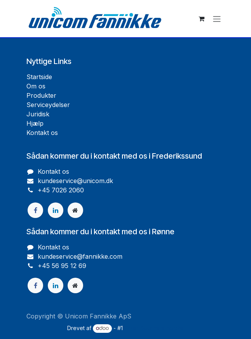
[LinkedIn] (55, 210)
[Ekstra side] (75, 210)
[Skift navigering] (217, 18)
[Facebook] (35, 210)
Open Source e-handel (154, 328)
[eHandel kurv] (201, 18)
